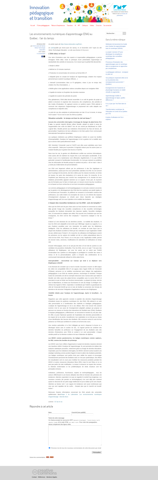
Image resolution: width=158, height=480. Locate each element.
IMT (79, 25)
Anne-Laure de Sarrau (39, 46)
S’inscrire (98, 25)
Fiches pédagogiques (43, 25)
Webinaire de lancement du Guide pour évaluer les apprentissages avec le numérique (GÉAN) (116, 46)
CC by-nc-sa (58, 401)
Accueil (32, 25)
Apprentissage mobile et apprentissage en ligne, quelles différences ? (115, 98)
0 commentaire (41, 53)
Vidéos (92, 25)
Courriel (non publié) (78, 412)
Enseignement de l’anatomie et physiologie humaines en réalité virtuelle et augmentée (115, 90)
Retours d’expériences (58, 25)
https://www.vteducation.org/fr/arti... (72, 44)
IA (75, 25)
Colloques (85, 25)
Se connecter (107, 25)
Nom (49, 412)
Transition (70, 25)
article (53, 48)
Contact (34, 477)
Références (41, 477)
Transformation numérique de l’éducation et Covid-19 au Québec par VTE (116, 111)
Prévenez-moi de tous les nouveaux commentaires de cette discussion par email (76, 448)
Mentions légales (51, 477)
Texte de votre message (56, 418)
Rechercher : (111, 33)
